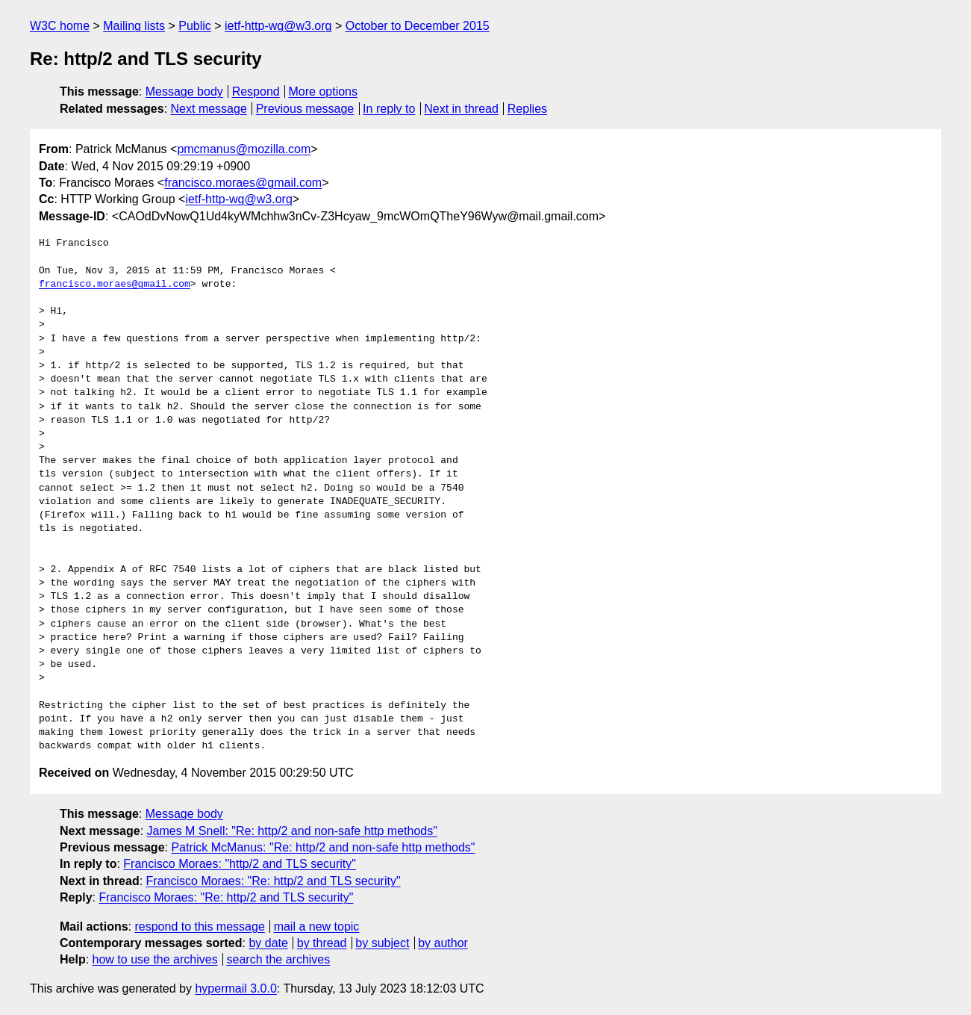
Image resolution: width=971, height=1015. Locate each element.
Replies (527, 108)
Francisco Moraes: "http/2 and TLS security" (239, 863)
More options (323, 91)
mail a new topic (317, 926)
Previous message (305, 108)
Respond (256, 91)
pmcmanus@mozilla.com (243, 149)
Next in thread (461, 108)
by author (443, 943)
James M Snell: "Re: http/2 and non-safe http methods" (292, 831)
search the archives (279, 959)
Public (194, 25)
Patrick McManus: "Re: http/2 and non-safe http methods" (323, 847)
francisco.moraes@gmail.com (243, 182)
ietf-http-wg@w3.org (278, 25)
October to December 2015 (418, 25)
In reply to (389, 108)
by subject (382, 943)
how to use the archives (155, 959)
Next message (209, 108)
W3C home (60, 25)
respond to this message (199, 926)
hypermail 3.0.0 (235, 988)
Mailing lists (134, 25)
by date (268, 943)
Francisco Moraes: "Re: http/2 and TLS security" (273, 881)
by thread (322, 943)
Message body (184, 91)
